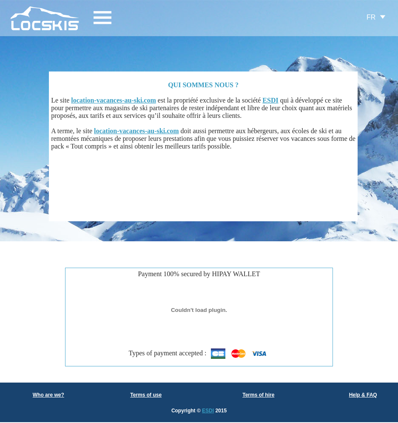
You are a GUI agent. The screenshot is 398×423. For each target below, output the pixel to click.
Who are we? (48, 395)
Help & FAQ (363, 395)
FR (371, 17)
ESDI (208, 411)
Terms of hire (258, 395)
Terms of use (146, 395)
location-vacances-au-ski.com (113, 100)
